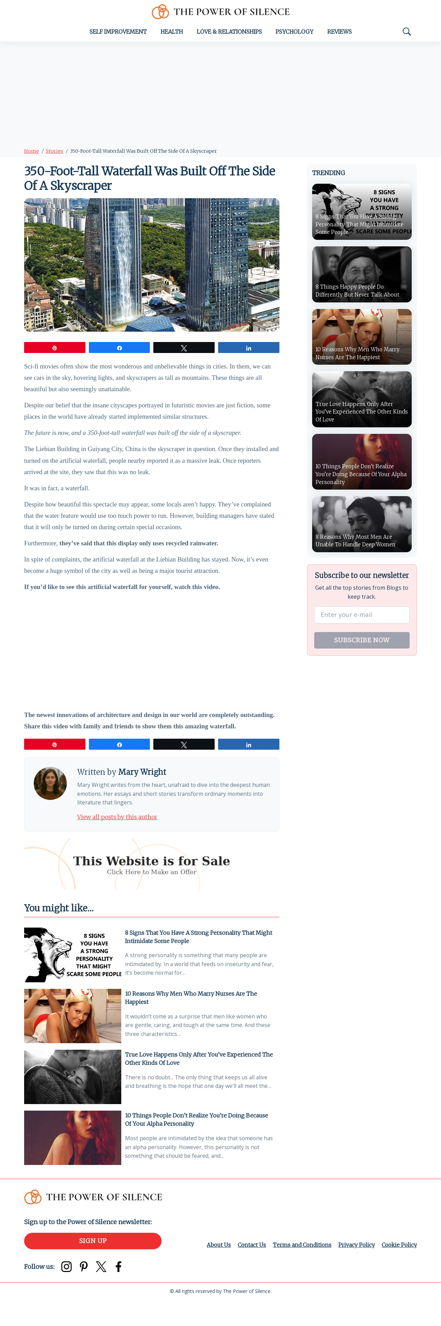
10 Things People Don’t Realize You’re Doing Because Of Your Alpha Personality (197, 1143)
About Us (214, 1271)
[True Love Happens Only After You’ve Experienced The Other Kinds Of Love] (72, 1101)
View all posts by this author (120, 837)
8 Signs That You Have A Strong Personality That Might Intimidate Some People (200, 956)
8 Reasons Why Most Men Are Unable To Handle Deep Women (358, 544)
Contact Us (248, 1271)
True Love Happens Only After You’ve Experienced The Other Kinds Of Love (200, 1081)
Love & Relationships (229, 33)
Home (31, 153)
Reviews (339, 33)
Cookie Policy (398, 1271)
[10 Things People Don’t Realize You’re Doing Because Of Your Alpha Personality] (72, 1163)
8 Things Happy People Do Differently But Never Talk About (360, 292)
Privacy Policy (355, 1271)
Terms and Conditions (299, 1271)
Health (172, 33)
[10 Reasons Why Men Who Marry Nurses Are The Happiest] (72, 1038)
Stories (54, 153)
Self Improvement (118, 33)
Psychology (295, 33)
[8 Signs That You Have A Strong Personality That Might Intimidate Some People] (72, 976)
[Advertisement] (220, 95)
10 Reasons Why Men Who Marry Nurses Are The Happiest (192, 1019)
